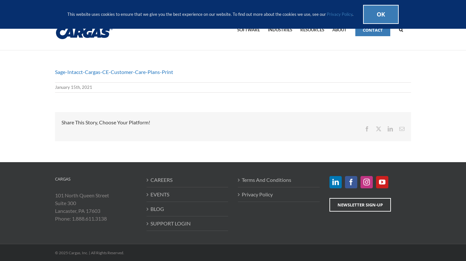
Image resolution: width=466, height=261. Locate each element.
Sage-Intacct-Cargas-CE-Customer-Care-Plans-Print (114, 72)
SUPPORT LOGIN (170, 223)
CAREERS (161, 180)
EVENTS (159, 194)
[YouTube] (382, 182)
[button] (401, 29)
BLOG (157, 209)
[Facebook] (351, 182)
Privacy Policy (257, 194)
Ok (381, 14)
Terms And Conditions (266, 180)
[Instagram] (367, 182)
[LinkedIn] (335, 182)
